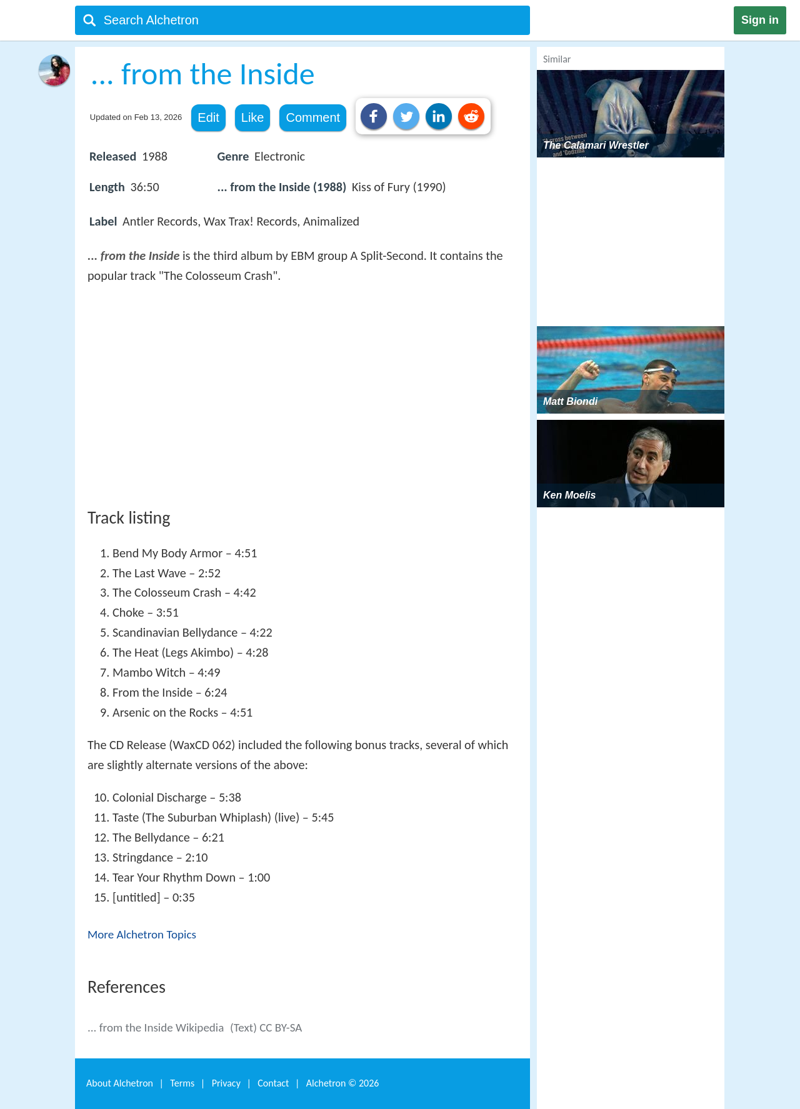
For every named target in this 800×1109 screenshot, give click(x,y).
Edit (208, 117)
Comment (313, 117)
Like (252, 117)
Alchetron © (342, 1083)
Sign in (760, 20)
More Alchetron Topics (142, 934)
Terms (182, 1083)
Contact (273, 1083)
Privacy (226, 1083)
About (119, 1083)
